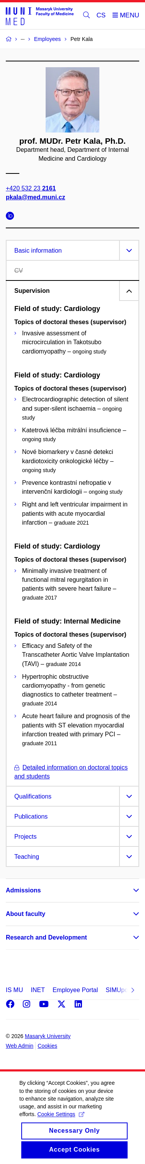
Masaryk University (47, 1036)
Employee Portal (75, 990)
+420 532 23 (31, 188)
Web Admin (19, 1046)
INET (37, 990)
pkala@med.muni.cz (35, 197)
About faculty (25, 914)
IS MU (14, 990)
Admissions (23, 890)
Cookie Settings (60, 1125)
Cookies (47, 1046)
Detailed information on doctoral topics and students (71, 772)
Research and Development (46, 937)
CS (101, 15)
